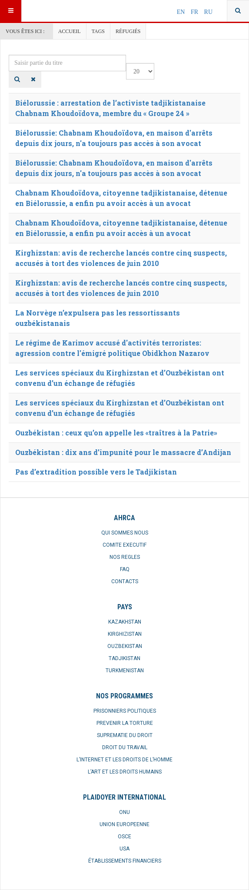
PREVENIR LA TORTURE (124, 723)
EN (181, 12)
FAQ (124, 569)
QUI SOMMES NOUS (124, 533)
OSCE (124, 837)
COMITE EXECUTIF (124, 545)
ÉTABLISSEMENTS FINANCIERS (124, 861)
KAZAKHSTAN (124, 622)
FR (195, 12)
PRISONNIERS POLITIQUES (124, 711)
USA (124, 849)
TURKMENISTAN (125, 671)
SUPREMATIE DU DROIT (125, 735)
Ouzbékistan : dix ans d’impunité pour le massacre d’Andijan (123, 452)
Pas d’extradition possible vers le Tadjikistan (96, 471)
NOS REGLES (125, 557)
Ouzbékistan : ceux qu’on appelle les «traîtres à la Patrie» (116, 432)
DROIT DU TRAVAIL (124, 747)
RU (208, 12)
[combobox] (238, 11)
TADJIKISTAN (124, 658)
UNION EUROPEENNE (124, 824)
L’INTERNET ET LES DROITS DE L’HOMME (124, 760)
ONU (124, 812)
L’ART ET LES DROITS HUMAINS (125, 772)
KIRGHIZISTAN (125, 634)
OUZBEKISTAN (124, 646)
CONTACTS (124, 581)
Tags (98, 31)
